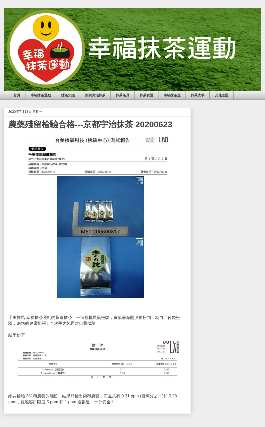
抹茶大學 (197, 95)
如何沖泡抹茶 (95, 95)
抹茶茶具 (122, 95)
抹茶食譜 (146, 95)
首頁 (17, 95)
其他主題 (221, 95)
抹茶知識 (68, 95)
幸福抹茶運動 (41, 95)
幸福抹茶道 (172, 95)
